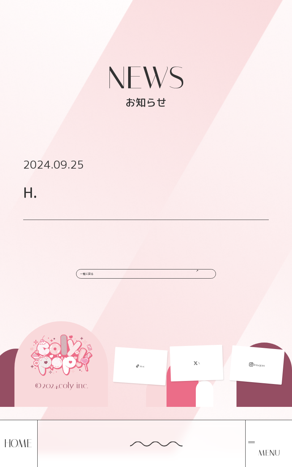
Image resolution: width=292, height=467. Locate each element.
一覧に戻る (148, 277)
